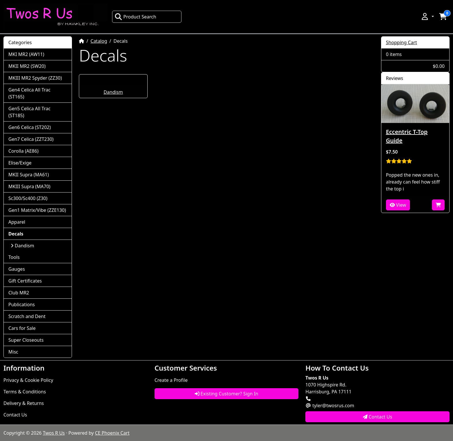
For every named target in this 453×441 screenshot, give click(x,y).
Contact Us (15, 415)
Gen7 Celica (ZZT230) (30, 139)
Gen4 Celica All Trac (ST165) (29, 93)
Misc (13, 352)
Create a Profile (171, 380)
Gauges (16, 269)
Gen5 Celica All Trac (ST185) (29, 112)
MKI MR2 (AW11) (26, 54)
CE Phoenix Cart (112, 433)
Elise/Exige (19, 163)
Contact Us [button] (377, 417)
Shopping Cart (401, 42)
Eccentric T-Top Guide (407, 136)
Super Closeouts (26, 340)
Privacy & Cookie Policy (28, 380)
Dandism (113, 92)
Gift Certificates (25, 281)
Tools (14, 257)
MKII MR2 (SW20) (27, 66)
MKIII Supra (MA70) (29, 186)
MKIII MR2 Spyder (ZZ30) (35, 78)
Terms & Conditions (24, 391)
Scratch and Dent (26, 316)
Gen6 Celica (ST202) (29, 127)
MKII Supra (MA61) (28, 174)
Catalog (98, 41)
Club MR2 (18, 292)
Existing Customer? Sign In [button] (226, 393)
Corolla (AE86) (23, 151)
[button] (427, 16)
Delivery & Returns (23, 403)
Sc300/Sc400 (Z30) (27, 198)
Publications (21, 304)
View (398, 205)
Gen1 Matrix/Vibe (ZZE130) (37, 210)
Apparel (16, 222)
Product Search (135, 17)
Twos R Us (54, 433)
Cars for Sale (22, 328)
